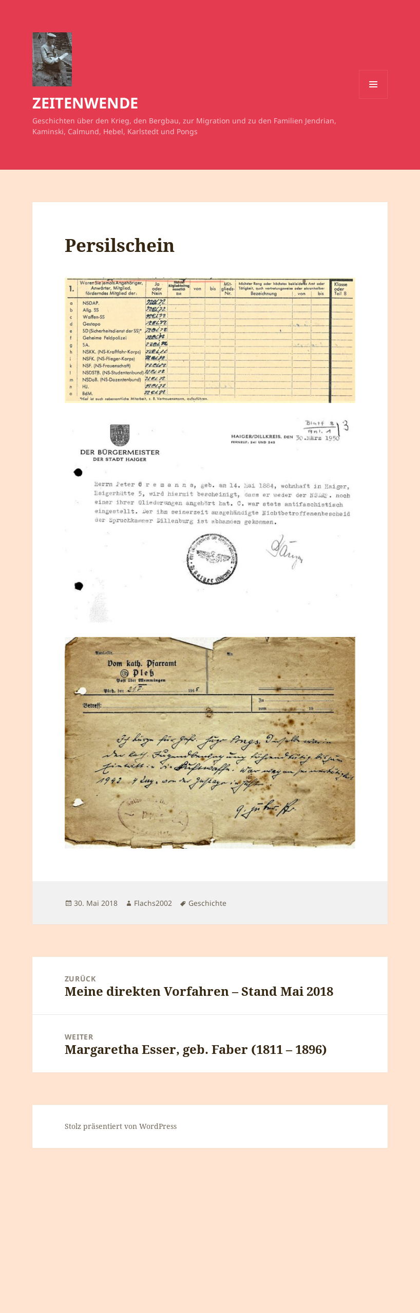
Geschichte (207, 903)
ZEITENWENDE (85, 103)
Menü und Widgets (373, 98)
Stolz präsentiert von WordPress (121, 1126)
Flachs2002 (153, 903)
